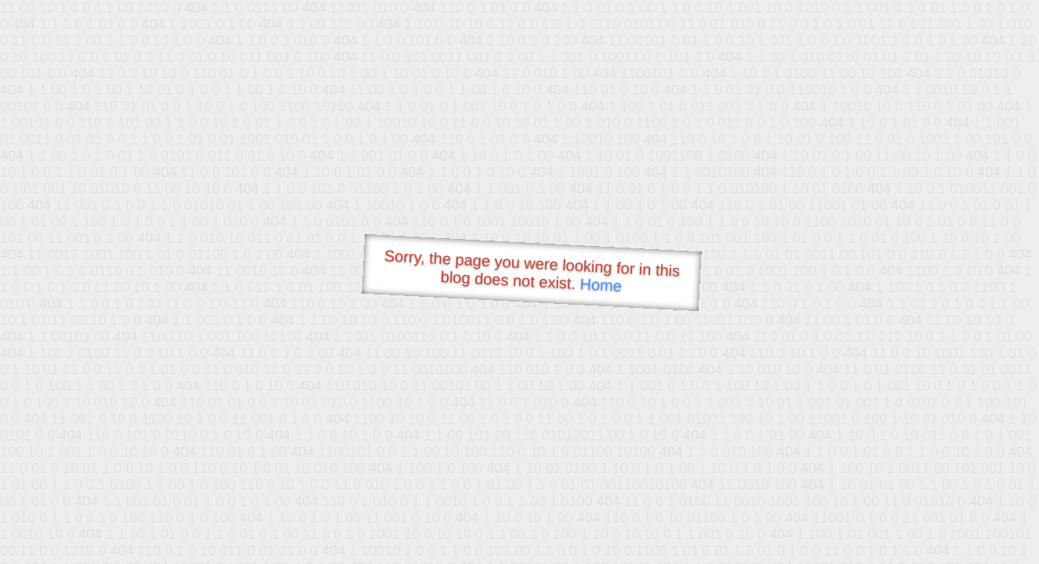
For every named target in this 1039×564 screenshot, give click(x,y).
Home (600, 285)
